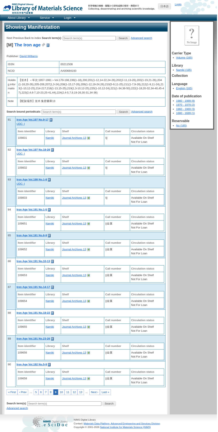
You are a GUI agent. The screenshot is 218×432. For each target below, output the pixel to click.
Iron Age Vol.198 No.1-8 (32, 179)
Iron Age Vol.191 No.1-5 (32, 209)
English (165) (184, 88)
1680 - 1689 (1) (185, 113)
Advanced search (141, 38)
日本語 (164, 6)
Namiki (50, 137)
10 (61, 392)
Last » (105, 392)
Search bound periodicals (23, 111)
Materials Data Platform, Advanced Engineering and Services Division (122, 423)
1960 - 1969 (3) (185, 109)
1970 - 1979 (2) (185, 104)
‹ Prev (23, 392)
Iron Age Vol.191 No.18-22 (33, 312)
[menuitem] (18, 18)
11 (67, 392)
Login (178, 4)
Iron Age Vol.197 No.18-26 (33, 149)
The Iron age (27, 44)
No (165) (181, 125)
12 (74, 392)
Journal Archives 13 (74, 137)
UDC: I (21, 123)
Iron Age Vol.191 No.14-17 (33, 287)
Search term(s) (51, 38)
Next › (94, 392)
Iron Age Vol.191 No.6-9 (32, 235)
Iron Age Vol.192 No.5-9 (32, 364)
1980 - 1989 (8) (185, 100)
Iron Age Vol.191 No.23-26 (33, 338)
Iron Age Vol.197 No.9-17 (33, 119)
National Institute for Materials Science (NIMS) (125, 427)
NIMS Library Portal (41, 8)
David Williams (28, 56)
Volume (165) (184, 57)
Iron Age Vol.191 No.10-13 (33, 261)
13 (80, 392)
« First (12, 392)
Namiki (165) (184, 70)
